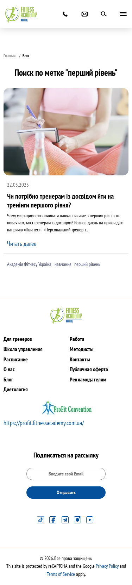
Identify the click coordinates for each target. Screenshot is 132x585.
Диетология (16, 389)
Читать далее (21, 243)
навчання (63, 264)
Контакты (80, 359)
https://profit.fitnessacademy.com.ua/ (44, 423)
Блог (8, 379)
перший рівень (87, 264)
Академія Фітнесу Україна (29, 264)
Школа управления (23, 349)
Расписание (16, 359)
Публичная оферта (89, 369)
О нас (9, 369)
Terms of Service (61, 574)
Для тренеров (18, 338)
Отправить (66, 492)
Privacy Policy (107, 566)
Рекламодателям (88, 379)
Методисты (81, 349)
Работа (77, 338)
